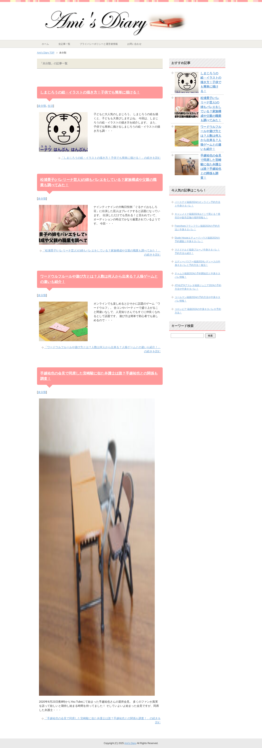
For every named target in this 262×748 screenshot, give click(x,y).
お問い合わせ (134, 44)
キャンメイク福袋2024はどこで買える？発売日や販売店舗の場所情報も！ (197, 216)
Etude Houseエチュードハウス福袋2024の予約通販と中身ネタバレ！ (197, 239)
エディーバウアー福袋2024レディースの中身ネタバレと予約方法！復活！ (197, 263)
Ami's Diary (130, 743)
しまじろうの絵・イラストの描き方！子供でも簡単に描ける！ (90, 92)
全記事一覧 (64, 44)
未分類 (42, 105)
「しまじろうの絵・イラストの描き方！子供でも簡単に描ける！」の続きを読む (111, 157)
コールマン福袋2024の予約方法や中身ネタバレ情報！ (197, 299)
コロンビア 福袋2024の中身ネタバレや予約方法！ (198, 311)
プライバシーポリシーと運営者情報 (99, 44)
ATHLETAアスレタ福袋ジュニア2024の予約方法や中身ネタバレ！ (198, 287)
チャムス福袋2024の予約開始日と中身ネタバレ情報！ (197, 275)
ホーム (45, 44)
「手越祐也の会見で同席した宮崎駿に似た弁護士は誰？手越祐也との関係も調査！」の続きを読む (102, 720)
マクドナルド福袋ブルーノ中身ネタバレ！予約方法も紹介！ (197, 251)
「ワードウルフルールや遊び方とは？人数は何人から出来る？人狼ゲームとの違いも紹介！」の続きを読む (102, 349)
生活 (50, 105)
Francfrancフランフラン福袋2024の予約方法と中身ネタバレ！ (197, 227)
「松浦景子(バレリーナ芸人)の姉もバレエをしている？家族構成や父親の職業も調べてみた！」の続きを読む (101, 252)
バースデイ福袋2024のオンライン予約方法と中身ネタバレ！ (197, 204)
